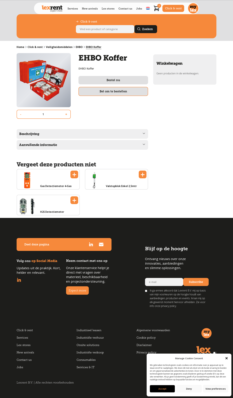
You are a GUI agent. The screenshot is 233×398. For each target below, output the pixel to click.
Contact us (125, 8)
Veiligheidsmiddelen (59, 47)
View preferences (215, 388)
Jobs (139, 8)
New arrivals (90, 8)
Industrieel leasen (89, 330)
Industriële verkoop (90, 352)
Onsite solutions (88, 345)
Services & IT (86, 367)
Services (73, 8)
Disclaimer (144, 345)
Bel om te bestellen (113, 91)
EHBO (79, 47)
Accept (162, 388)
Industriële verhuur (90, 337)
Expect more (77, 290)
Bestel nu (113, 80)
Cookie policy (146, 337)
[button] (226, 358)
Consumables (86, 359)
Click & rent (173, 8)
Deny (189, 388)
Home (20, 47)
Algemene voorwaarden (153, 330)
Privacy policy (146, 352)
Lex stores (108, 8)
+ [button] (74, 174)
